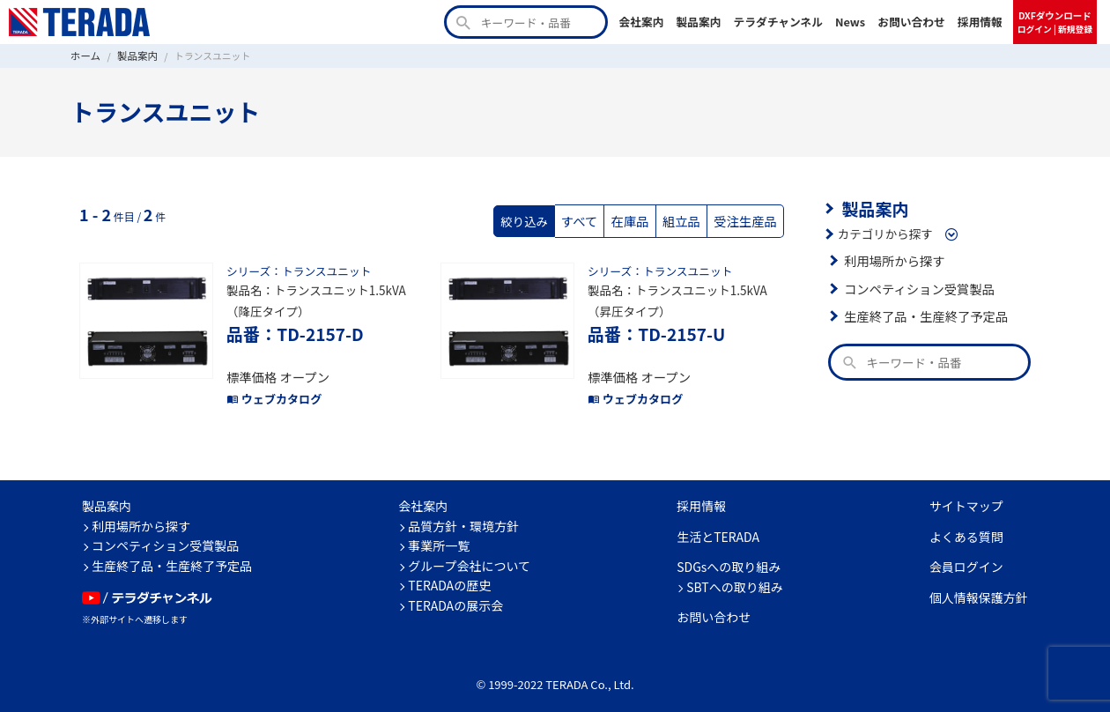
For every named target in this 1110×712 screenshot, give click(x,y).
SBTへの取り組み (734, 577)
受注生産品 (748, 218)
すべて (591, 218)
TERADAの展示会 (455, 595)
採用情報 (980, 21)
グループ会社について (469, 556)
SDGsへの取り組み (729, 558)
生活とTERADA (718, 527)
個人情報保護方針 (978, 588)
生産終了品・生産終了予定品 (921, 314)
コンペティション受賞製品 (915, 285)
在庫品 (639, 218)
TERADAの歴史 (449, 576)
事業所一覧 (439, 536)
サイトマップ (966, 497)
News (850, 21)
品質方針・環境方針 (463, 516)
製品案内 (698, 21)
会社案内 (640, 21)
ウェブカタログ (271, 389)
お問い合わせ (911, 21)
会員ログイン (966, 558)
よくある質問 (966, 527)
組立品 (688, 218)
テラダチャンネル (778, 21)
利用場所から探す (891, 258)
